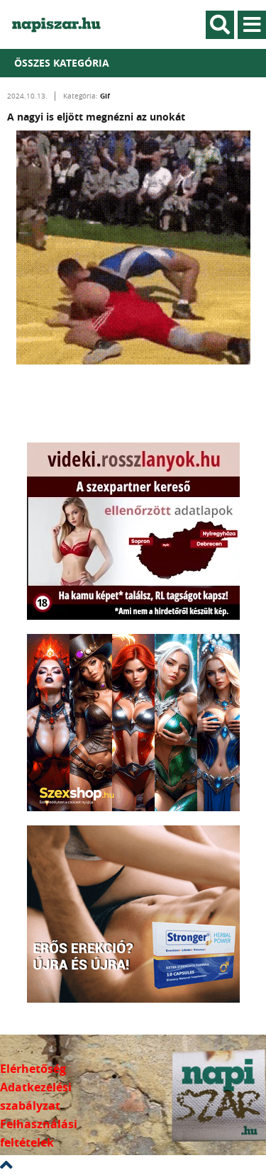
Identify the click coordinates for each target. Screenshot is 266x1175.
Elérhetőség (33, 1068)
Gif (105, 96)
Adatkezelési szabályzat (36, 1096)
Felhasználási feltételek (38, 1133)
